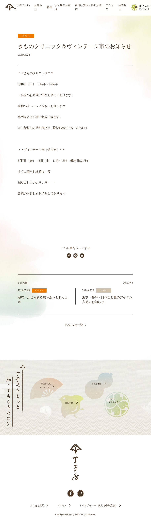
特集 (49, 7)
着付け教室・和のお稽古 (88, 7)
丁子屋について (22, 7)
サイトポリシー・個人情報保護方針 (98, 507)
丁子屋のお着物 (62, 7)
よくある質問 (37, 507)
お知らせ (38, 7)
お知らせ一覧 (74, 327)
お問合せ (122, 7)
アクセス (110, 7)
